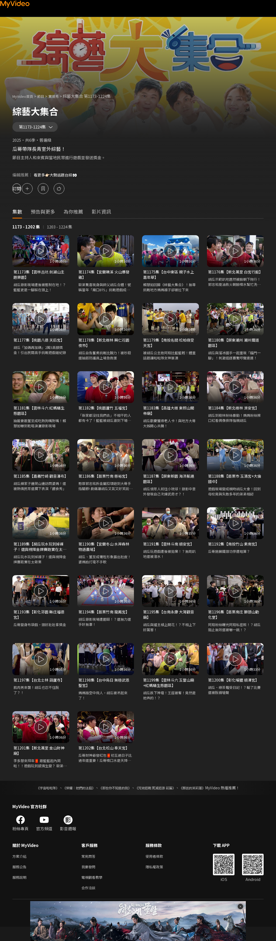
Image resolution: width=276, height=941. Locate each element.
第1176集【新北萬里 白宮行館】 (233, 277)
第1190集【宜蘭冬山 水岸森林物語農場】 (105, 554)
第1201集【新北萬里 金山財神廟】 (40, 761)
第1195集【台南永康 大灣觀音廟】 (170, 623)
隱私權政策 (159, 879)
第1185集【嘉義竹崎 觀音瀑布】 (38, 485)
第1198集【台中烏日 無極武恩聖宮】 (105, 692)
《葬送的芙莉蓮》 (203, 798)
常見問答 (89, 867)
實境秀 (59, 96)
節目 (45, 96)
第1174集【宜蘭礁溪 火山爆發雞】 (105, 277)
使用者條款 (159, 867)
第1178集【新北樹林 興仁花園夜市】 (105, 346)
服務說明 (20, 890)
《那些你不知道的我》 (114, 798)
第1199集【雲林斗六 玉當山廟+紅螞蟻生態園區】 (170, 692)
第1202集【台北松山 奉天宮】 (105, 758)
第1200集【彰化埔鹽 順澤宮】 (235, 689)
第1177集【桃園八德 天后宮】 (40, 343)
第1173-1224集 (35, 128)
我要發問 (89, 879)
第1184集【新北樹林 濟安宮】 (235, 412)
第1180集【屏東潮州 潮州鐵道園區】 (235, 346)
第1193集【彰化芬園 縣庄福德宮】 (40, 623)
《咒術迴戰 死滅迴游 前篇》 (160, 798)
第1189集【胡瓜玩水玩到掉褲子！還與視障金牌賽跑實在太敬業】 (40, 554)
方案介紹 (20, 867)
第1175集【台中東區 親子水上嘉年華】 (170, 277)
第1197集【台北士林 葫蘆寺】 (40, 689)
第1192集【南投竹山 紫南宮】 (235, 551)
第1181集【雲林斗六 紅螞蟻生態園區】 (40, 415)
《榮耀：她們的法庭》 (73, 798)
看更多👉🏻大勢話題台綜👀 (57, 177)
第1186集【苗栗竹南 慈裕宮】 (105, 482)
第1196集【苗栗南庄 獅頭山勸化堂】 (235, 623)
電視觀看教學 (93, 890)
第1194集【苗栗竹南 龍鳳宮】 (105, 620)
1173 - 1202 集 (26, 229)
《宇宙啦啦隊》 (37, 798)
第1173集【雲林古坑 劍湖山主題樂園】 (40, 277)
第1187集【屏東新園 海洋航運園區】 (170, 485)
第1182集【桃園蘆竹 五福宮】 (105, 412)
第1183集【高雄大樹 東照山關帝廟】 (170, 415)
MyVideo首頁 (24, 96)
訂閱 (23, 191)
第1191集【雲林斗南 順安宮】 (170, 551)
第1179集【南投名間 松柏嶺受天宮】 (170, 346)
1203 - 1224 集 (59, 229)
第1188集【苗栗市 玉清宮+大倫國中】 (234, 485)
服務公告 (20, 879)
